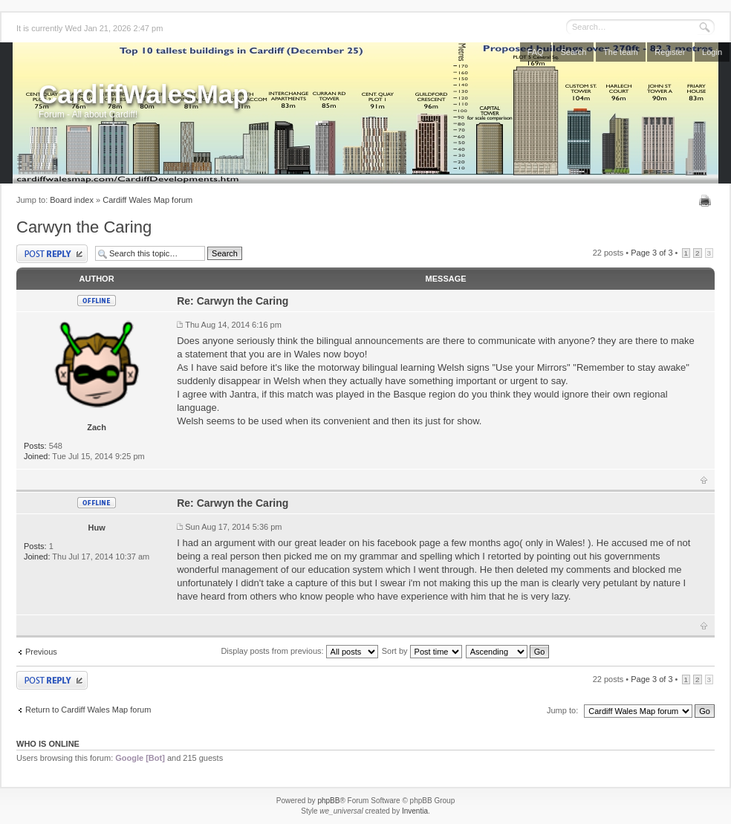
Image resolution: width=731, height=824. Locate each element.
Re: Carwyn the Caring (232, 301)
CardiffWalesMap (144, 94)
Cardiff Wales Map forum (147, 199)
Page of (651, 252)
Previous (41, 651)
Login (712, 52)
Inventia (415, 811)
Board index (72, 199)
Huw (96, 527)
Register (669, 52)
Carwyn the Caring (84, 227)
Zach (96, 427)
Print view (707, 201)
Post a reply (52, 253)
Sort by (422, 650)
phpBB (328, 801)
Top (704, 480)
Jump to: (562, 710)
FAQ (535, 52)
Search (573, 52)
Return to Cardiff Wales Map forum (88, 709)
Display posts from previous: (299, 650)
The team (620, 52)
